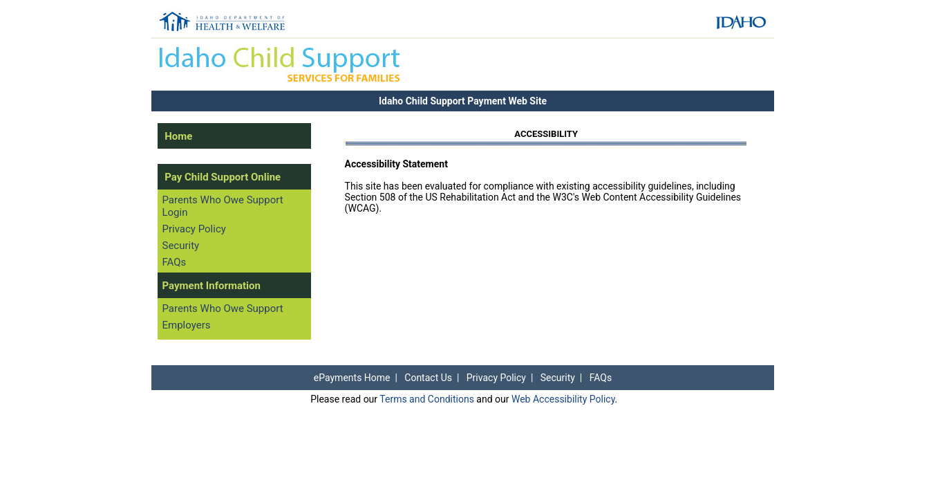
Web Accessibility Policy (563, 399)
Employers (186, 325)
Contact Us (428, 377)
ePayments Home (352, 377)
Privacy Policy (193, 229)
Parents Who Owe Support (222, 308)
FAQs (174, 262)
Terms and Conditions (426, 399)
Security (180, 245)
